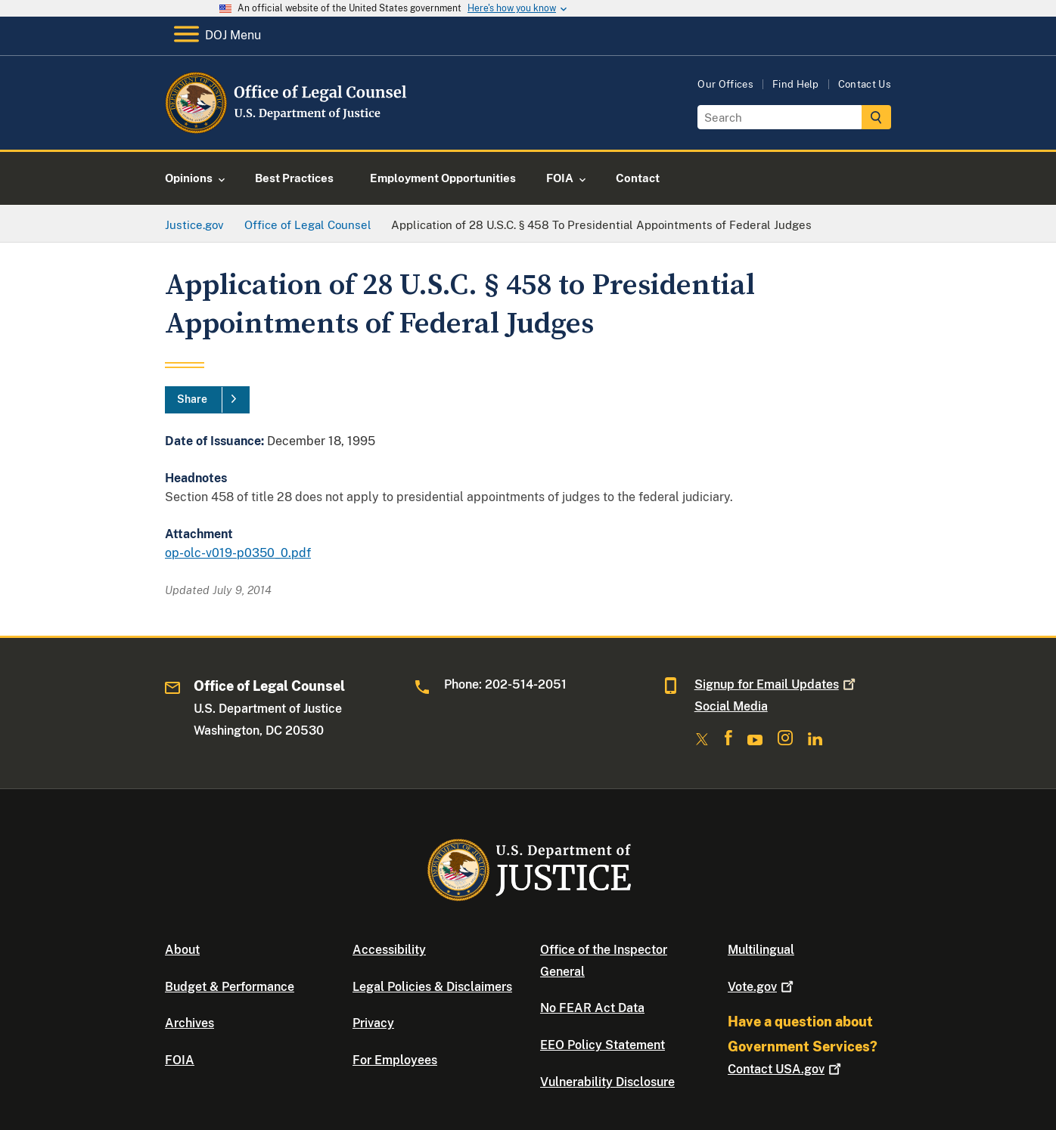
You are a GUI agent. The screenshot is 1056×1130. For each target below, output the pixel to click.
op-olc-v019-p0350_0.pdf (238, 553)
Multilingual (761, 950)
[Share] (207, 399)
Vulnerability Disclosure (607, 1082)
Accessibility (389, 950)
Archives (189, 1023)
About (182, 950)
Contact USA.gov (786, 1069)
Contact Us (864, 84)
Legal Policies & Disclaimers (432, 987)
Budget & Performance (229, 987)
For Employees (395, 1060)
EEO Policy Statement (602, 1045)
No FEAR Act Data (592, 1008)
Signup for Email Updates (776, 684)
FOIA (179, 1060)
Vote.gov (762, 987)
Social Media (731, 706)
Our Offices (725, 84)
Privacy (373, 1023)
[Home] (288, 132)
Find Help (795, 84)
